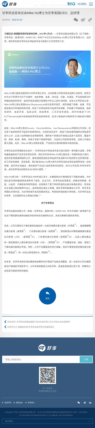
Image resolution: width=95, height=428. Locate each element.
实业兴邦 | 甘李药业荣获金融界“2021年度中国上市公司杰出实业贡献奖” (38, 322)
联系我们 (31, 403)
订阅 (86, 359)
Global (82, 4)
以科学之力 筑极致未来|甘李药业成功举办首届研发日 (30, 327)
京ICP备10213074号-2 (38, 415)
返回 (47, 298)
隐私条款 (19, 403)
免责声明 (7, 403)
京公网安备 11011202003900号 (61, 415)
